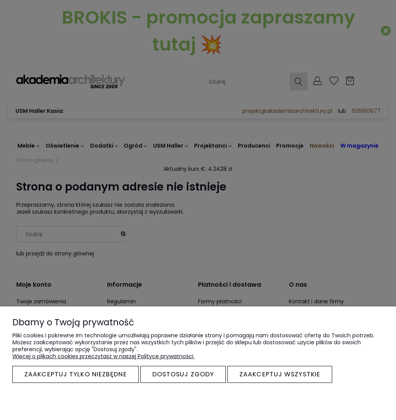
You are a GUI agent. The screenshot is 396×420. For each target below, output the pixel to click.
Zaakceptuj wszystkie (279, 374)
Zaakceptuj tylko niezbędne (75, 374)
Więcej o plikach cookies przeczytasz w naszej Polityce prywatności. (103, 356)
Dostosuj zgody (183, 374)
